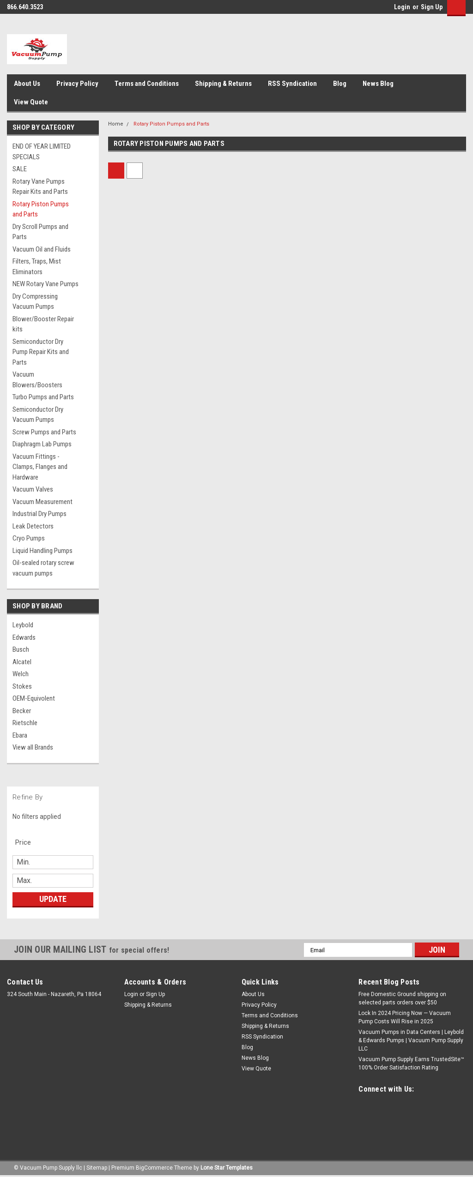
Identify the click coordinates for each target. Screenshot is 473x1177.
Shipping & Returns (223, 83)
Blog (339, 83)
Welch (20, 674)
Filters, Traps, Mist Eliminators (36, 266)
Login (402, 7)
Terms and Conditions (147, 83)
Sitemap (96, 1168)
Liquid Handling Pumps (42, 550)
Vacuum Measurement (42, 502)
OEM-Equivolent (33, 698)
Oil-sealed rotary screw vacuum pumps (43, 567)
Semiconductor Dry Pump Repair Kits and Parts (40, 351)
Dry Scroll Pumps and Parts (40, 231)
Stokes (22, 686)
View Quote (31, 102)
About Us (27, 83)
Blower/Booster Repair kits (43, 324)
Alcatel (21, 662)
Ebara (19, 735)
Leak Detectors (33, 526)
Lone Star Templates (226, 1168)
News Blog (378, 83)
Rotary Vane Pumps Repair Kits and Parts (40, 186)
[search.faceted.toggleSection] (27, 842)
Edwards (24, 637)
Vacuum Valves (32, 489)
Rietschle (24, 723)
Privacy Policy (77, 83)
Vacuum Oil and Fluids (41, 249)
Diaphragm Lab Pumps (42, 444)
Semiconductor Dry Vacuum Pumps (37, 414)
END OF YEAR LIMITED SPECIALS (41, 151)
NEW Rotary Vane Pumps (45, 284)
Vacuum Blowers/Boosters (37, 379)
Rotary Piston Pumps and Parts (40, 209)
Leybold (22, 625)
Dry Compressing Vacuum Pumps (35, 301)
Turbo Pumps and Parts (43, 397)
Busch (20, 649)
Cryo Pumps (28, 538)
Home (115, 124)
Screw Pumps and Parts (44, 432)
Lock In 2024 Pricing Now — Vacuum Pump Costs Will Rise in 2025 (404, 1017)
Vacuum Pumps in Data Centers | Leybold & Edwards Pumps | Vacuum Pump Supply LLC (411, 1040)
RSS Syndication (292, 83)
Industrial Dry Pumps (39, 514)
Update (53, 899)
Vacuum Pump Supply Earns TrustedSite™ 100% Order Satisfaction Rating (411, 1063)
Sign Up (432, 7)
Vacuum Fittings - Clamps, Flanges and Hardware (39, 466)
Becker (21, 711)
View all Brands (32, 747)
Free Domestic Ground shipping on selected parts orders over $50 (402, 998)
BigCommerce (154, 1168)
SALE (19, 169)
